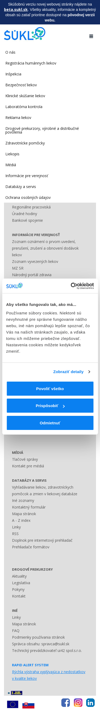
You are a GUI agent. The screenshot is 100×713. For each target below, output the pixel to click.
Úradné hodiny (24, 213)
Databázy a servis (20, 186)
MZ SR (17, 268)
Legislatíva (21, 582)
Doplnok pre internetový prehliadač (42, 540)
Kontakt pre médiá (28, 465)
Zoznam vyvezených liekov (35, 261)
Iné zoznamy (23, 500)
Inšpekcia (13, 73)
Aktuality (19, 576)
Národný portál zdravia (31, 274)
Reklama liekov (18, 117)
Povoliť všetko (50, 388)
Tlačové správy (25, 459)
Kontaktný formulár (29, 507)
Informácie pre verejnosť (26, 175)
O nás (10, 52)
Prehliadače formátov (30, 546)
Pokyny (18, 589)
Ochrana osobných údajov (28, 197)
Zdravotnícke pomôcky (25, 143)
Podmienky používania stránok (38, 637)
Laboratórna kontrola (23, 106)
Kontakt (19, 596)
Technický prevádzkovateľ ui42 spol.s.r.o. (47, 650)
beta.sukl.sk (16, 9)
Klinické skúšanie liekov (25, 95)
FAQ (15, 630)
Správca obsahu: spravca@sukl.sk (40, 643)
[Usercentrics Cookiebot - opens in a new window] (71, 286)
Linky (16, 527)
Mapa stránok (24, 513)
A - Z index (21, 520)
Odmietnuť (50, 423)
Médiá (10, 164)
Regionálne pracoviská (31, 207)
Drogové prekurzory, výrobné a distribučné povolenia (42, 130)
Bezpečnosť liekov (21, 84)
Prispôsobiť (50, 405)
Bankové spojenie (27, 220)
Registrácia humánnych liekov (30, 63)
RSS (15, 533)
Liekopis (12, 153)
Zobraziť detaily (68, 371)
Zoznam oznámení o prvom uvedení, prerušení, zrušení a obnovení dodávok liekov (45, 248)
